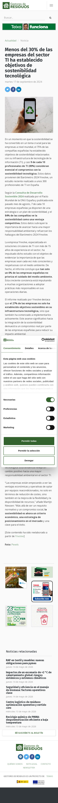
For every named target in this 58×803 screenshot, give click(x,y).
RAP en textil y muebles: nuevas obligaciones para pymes (25, 662)
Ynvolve (19, 536)
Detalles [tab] (29, 348)
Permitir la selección (29, 450)
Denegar (29, 460)
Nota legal (31, 764)
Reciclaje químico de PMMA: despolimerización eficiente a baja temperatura (27, 719)
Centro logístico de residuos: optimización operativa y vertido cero (26, 705)
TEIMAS (49, 776)
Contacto (46, 764)
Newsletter (29, 767)
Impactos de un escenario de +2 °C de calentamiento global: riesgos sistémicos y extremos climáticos (28, 675)
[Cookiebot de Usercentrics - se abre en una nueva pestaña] (42, 340)
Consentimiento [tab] (12, 348)
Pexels (15, 544)
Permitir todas (29, 441)
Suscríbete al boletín (29, 732)
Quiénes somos (15, 764)
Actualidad (10, 40)
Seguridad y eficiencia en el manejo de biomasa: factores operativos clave (27, 690)
